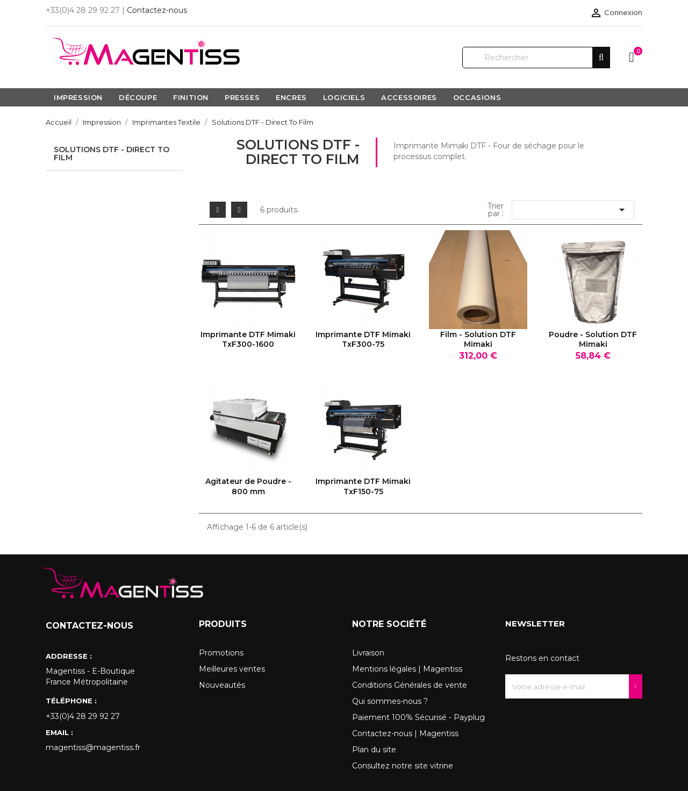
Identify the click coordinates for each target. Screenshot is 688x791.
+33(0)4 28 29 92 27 (83, 716)
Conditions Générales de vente (409, 685)
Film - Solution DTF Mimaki (478, 339)
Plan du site (374, 749)
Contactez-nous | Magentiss (405, 733)
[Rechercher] (536, 57)
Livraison (368, 653)
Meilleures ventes (232, 669)
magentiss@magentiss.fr (93, 747)
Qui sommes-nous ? (390, 701)
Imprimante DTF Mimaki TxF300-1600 (248, 339)
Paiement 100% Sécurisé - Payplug (418, 717)
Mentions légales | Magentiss (407, 669)
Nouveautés (222, 685)
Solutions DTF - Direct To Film (111, 153)
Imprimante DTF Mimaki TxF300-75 (363, 339)
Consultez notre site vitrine (402, 766)
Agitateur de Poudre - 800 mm (248, 486)
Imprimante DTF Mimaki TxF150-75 (363, 486)
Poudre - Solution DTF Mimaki (593, 339)
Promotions (221, 653)
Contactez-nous (157, 10)
